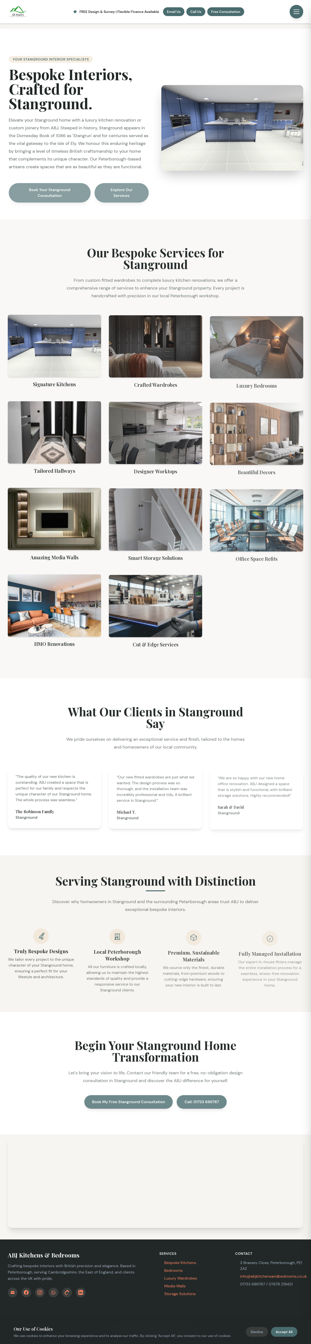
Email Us (174, 11)
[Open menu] (296, 11)
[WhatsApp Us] (53, 1292)
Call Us (195, 11)
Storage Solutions (180, 1293)
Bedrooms (173, 1270)
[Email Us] (12, 1292)
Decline (257, 1332)
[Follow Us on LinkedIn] (81, 1292)
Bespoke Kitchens (180, 1262)
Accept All (284, 1332)
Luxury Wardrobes (180, 1278)
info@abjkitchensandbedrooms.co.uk (273, 1276)
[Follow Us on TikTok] (67, 1292)
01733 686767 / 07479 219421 (266, 1284)
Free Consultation (225, 11)
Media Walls (175, 1286)
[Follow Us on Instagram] (40, 1292)
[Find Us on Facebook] (26, 1292)
